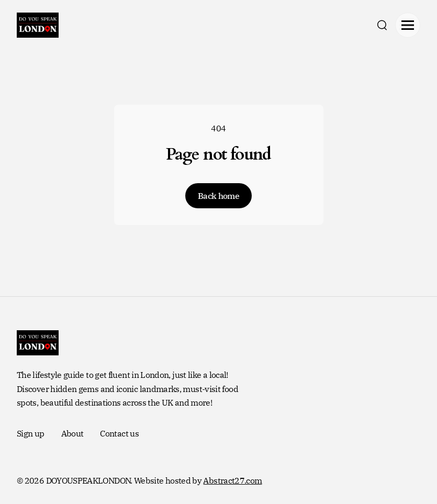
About (72, 433)
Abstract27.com (232, 480)
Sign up (30, 433)
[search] (382, 25)
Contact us (119, 433)
